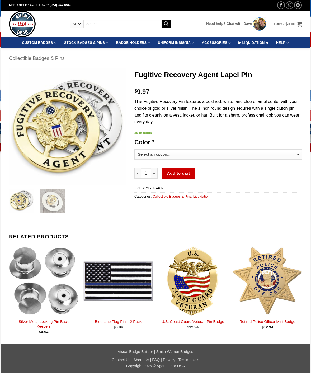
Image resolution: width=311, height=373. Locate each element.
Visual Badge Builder (135, 352)
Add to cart (178, 173)
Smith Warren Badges (174, 352)
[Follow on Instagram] (289, 5)
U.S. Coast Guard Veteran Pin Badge (192, 321)
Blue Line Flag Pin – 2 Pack (118, 321)
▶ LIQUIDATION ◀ (253, 43)
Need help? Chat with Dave (229, 24)
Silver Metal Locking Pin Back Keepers (43, 324)
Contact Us (121, 360)
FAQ (156, 360)
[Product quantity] (146, 173)
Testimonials (188, 360)
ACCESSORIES (216, 42)
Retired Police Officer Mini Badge (267, 321)
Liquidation (201, 196)
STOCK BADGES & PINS (86, 42)
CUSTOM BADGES (39, 42)
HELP (282, 42)
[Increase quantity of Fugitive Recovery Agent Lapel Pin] (154, 173)
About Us (141, 360)
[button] (288, 24)
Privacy (169, 360)
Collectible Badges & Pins (37, 58)
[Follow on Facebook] (281, 5)
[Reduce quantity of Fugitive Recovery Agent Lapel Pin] (137, 173)
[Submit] (166, 24)
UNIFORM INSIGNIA (176, 42)
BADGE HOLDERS (133, 42)
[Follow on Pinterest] (298, 5)
